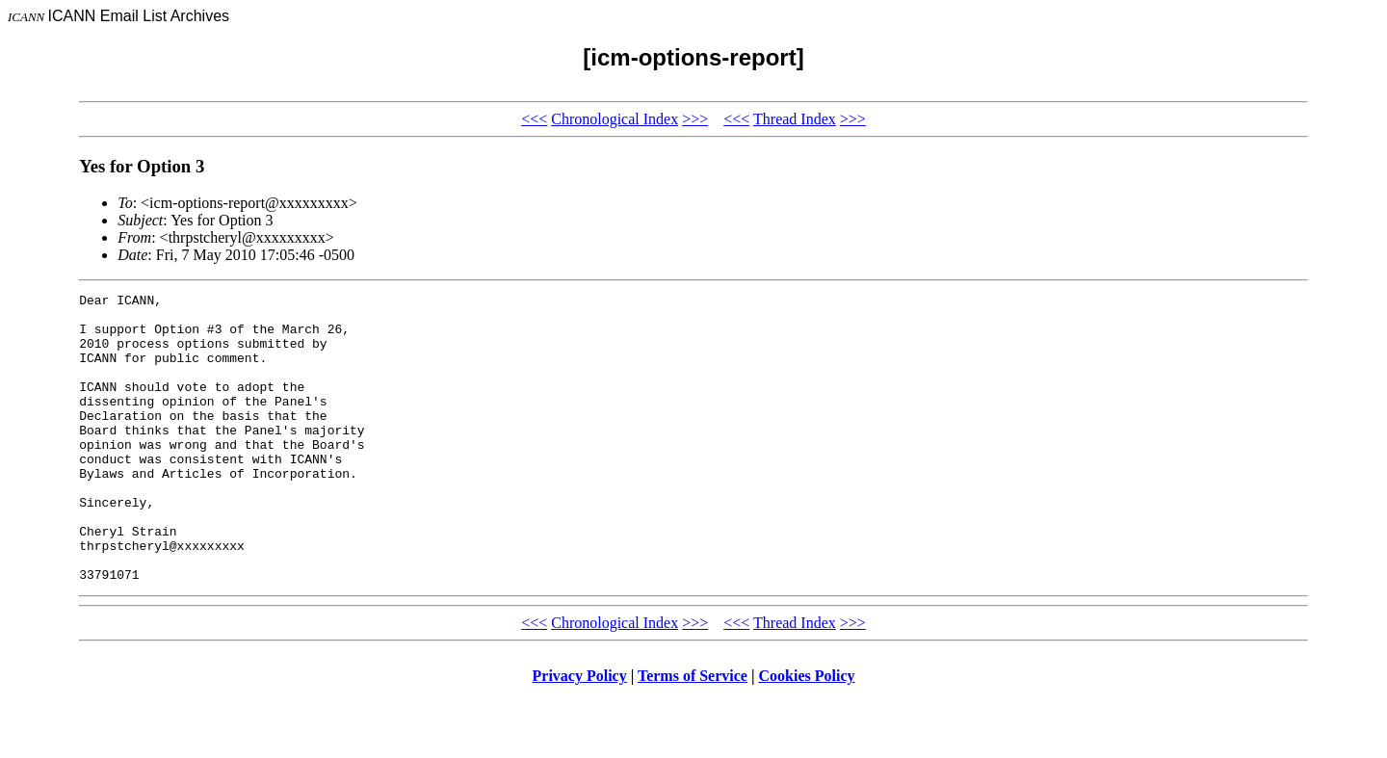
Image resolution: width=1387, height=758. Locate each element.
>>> (695, 119)
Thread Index (794, 119)
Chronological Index (614, 119)
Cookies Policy (807, 733)
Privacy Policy (580, 733)
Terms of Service (692, 733)
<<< (534, 119)
